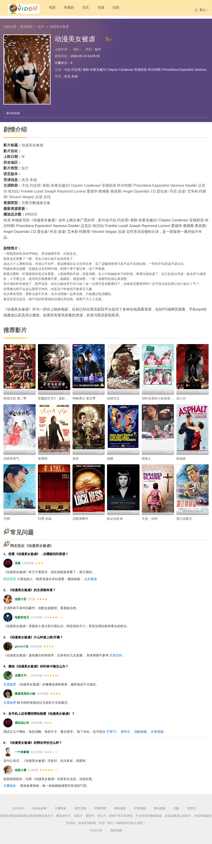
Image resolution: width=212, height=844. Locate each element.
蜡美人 (146, 458)
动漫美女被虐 (59, 26)
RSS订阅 (96, 830)
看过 (202, 10)
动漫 (96, 9)
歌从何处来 (115, 518)
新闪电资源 (13, 112)
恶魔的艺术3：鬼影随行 (54, 398)
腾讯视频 (159, 808)
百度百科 (115, 655)
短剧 (112, 9)
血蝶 (110, 458)
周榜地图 (116, 830)
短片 (41, 26)
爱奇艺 (125, 731)
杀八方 (181, 398)
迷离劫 (42, 458)
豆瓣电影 (9, 785)
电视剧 (62, 9)
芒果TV (111, 731)
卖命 (75, 458)
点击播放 (90, 578)
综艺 (80, 9)
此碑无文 (113, 398)
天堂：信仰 (150, 518)
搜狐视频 (120, 808)
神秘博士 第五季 (84, 398)
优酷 (176, 808)
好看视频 (140, 808)
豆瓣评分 (61, 62)
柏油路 (181, 458)
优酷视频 (140, 731)
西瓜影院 (26, 26)
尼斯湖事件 (80, 518)
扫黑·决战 (44, 518)
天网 (6, 518)
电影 (44, 9)
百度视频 (157, 731)
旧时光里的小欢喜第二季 (159, 398)
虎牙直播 (80, 808)
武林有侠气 (11, 458)
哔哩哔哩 (100, 808)
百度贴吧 (9, 684)
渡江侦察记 (184, 518)
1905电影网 (39, 808)
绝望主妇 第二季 (14, 398)
